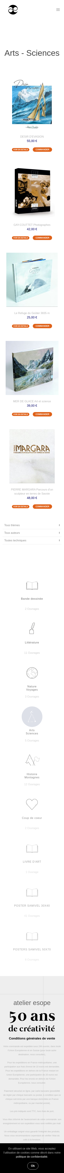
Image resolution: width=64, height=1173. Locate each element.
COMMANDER (42, 149)
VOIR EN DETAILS (20, 150)
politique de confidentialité (31, 1156)
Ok (33, 1165)
